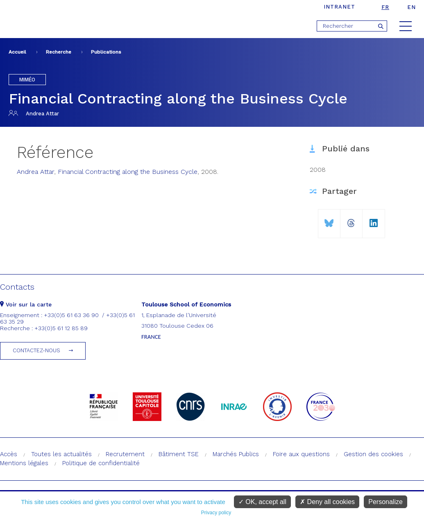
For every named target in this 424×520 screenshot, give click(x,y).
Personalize (385, 501)
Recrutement (125, 454)
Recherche (58, 52)
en (411, 7)
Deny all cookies (327, 501)
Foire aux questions (301, 454)
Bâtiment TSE (179, 454)
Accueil (17, 52)
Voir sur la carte (26, 304)
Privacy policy (216, 512)
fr (385, 7)
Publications (106, 52)
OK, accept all (262, 501)
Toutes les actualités (61, 454)
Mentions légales (24, 463)
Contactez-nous (36, 350)
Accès (8, 454)
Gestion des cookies (373, 454)
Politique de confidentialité (101, 463)
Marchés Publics (236, 454)
